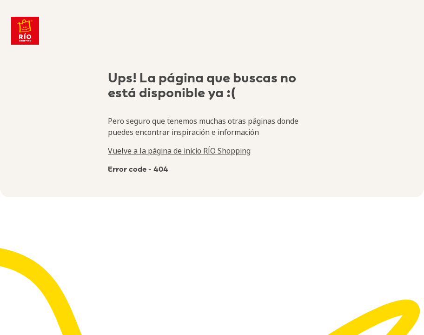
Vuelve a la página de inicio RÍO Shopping (179, 151)
